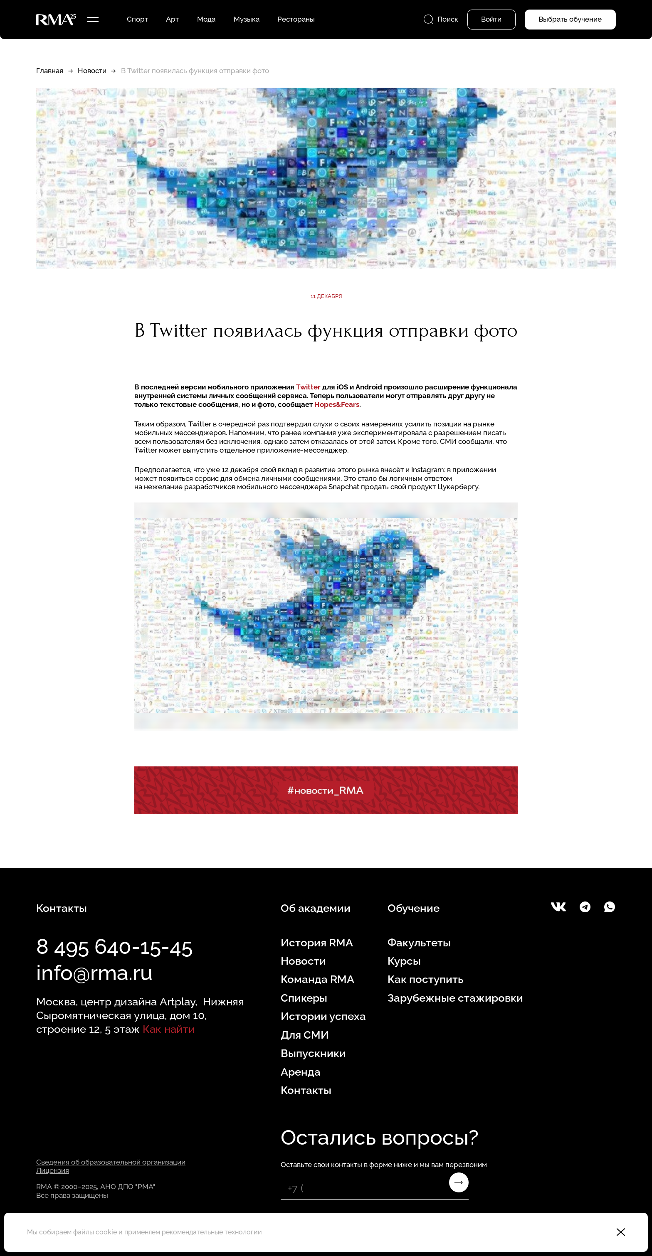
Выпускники (313, 1053)
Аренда (301, 1071)
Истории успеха (323, 1016)
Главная (49, 70)
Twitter (308, 387)
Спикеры (304, 997)
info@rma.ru (94, 972)
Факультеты (419, 942)
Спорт (137, 19)
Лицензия (52, 1170)
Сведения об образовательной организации (110, 1162)
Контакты (306, 1090)
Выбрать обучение (570, 19)
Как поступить (425, 979)
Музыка (246, 19)
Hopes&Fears (336, 404)
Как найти (169, 1028)
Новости (92, 70)
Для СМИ (305, 1034)
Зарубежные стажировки (455, 997)
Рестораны (296, 19)
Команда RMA (317, 979)
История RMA (317, 942)
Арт (172, 19)
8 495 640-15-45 (114, 946)
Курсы (404, 960)
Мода (206, 19)
